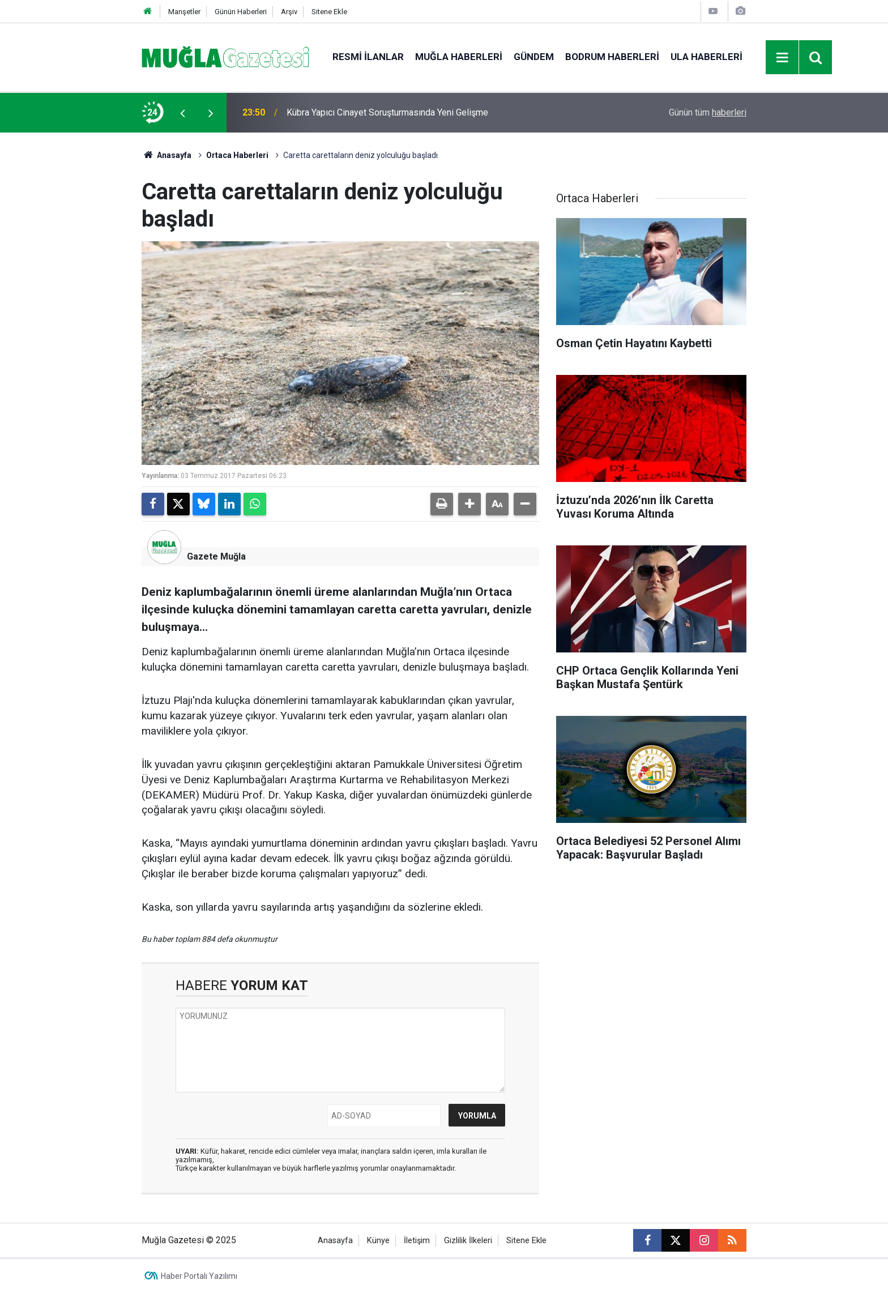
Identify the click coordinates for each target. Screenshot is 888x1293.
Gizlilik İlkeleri (468, 1240)
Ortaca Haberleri (237, 155)
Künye (378, 1240)
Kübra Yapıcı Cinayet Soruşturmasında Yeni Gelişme (387, 112)
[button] (469, 504)
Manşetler (184, 11)
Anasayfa (166, 155)
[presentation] (182, 113)
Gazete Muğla (216, 556)
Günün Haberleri (241, 11)
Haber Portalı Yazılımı (199, 1276)
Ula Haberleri (706, 56)
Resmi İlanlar (368, 56)
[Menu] (782, 58)
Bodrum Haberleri (612, 56)
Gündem (534, 56)
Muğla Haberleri (458, 56)
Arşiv (289, 11)
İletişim (417, 1240)
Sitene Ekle (329, 11)
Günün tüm (707, 112)
